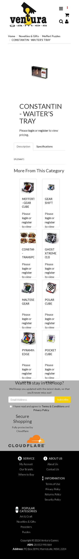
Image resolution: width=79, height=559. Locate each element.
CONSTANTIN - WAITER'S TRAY (31, 39)
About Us (53, 464)
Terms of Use (52, 483)
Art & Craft (26, 516)
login (31, 130)
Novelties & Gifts (29, 36)
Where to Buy (26, 474)
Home (11, 36)
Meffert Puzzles (51, 36)
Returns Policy (53, 494)
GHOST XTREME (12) (50, 253)
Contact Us (52, 469)
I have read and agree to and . (39, 408)
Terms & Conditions (53, 406)
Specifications (44, 146)
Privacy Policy (41, 410)
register (43, 130)
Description (23, 146)
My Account (26, 464)
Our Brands (26, 469)
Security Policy (53, 499)
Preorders (26, 526)
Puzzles (26, 532)
